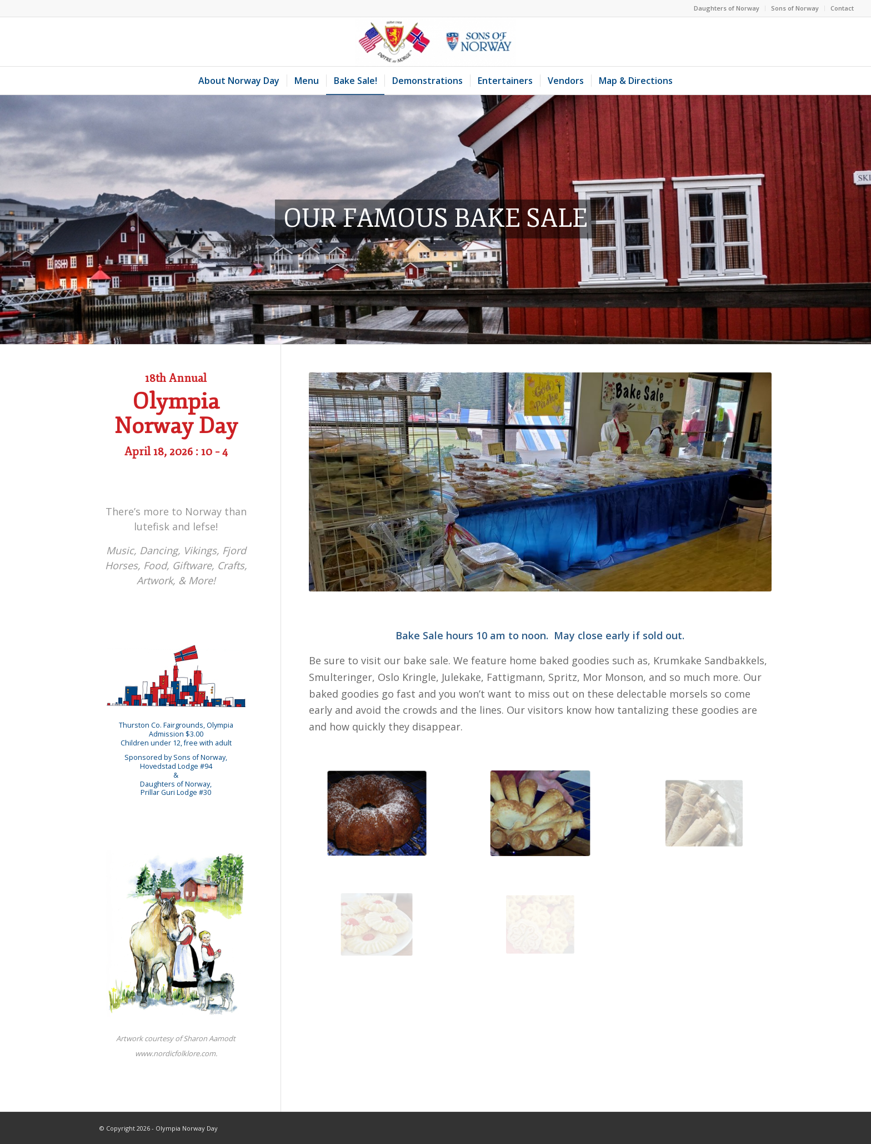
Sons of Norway (795, 8)
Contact (842, 8)
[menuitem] (726, 8)
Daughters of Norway (726, 8)
